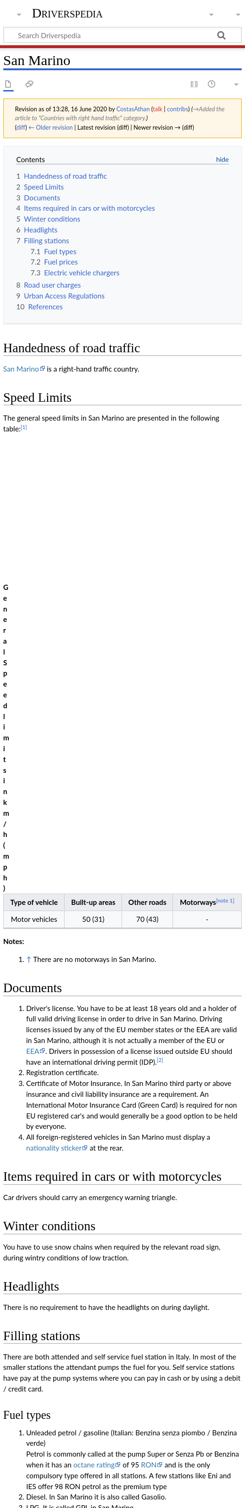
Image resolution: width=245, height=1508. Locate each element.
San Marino (21, 369)
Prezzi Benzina (64, 1122)
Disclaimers (139, 1495)
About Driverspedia (83, 1495)
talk (157, 109)
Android (160, 1122)
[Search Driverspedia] (122, 34)
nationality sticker (54, 706)
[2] (160, 618)
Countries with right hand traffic (87, 1422)
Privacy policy (24, 1495)
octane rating (94, 1023)
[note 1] (225, 459)
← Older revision (50, 127)
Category (17, 1422)
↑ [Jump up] (28, 518)
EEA (32, 609)
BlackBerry (62, 1132)
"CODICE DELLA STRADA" (177, 1347)
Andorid (154, 1189)
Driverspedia (67, 13)
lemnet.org (61, 1189)
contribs (177, 109)
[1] (24, 427)
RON (148, 1023)
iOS (188, 1122)
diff (20, 127)
